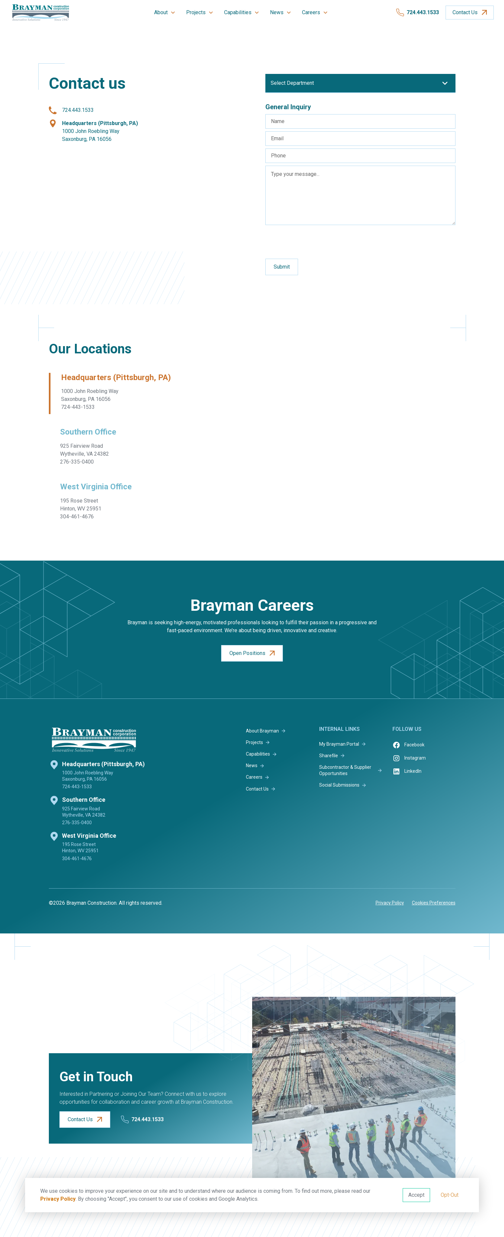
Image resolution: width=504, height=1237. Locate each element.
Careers (311, 12)
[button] (165, 12)
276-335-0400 (77, 822)
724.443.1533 (78, 110)
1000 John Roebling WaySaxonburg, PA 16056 (100, 131)
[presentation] (315, 240)
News (277, 12)
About (161, 12)
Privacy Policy (58, 1199)
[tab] (112, 393)
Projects (196, 12)
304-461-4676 (77, 858)
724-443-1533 (77, 786)
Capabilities (238, 12)
